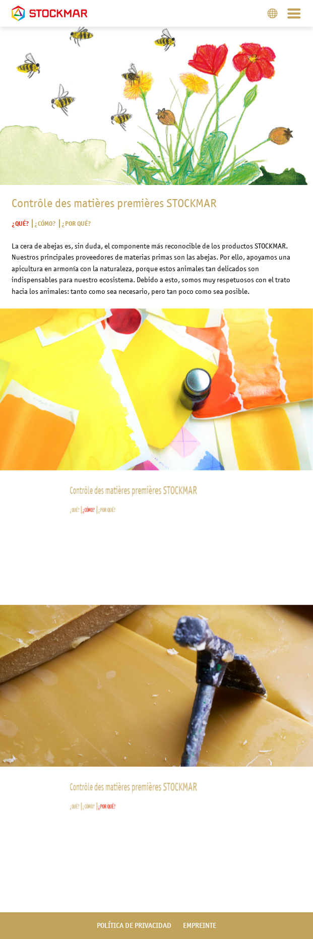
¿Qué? (20, 223)
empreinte (199, 925)
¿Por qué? (76, 223)
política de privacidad (134, 925)
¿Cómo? (45, 223)
